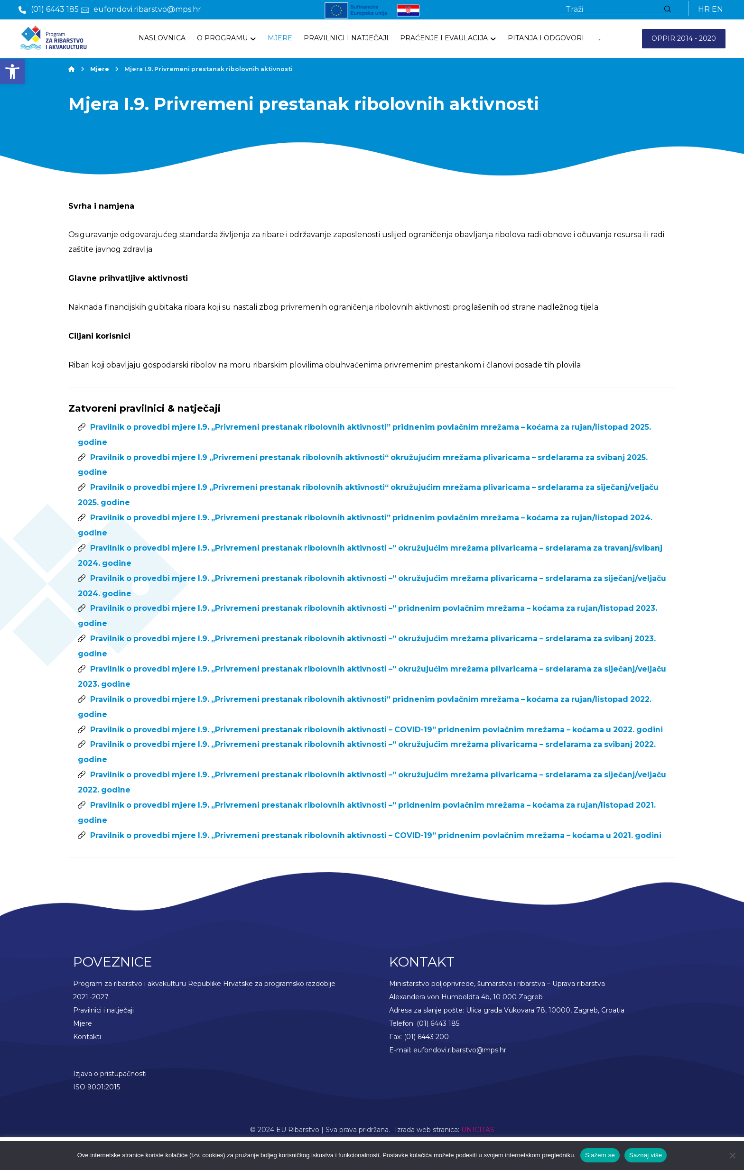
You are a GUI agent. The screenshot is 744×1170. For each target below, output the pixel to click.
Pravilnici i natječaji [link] (103, 1040)
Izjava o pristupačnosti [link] (110, 1104)
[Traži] (667, 10)
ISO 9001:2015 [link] (96, 1117)
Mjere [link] (82, 1054)
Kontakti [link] (87, 1067)
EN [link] (717, 10)
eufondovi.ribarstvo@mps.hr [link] (459, 1080)
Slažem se (600, 1155)
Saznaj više (645, 1155)
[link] (12, 71)
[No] (732, 1155)
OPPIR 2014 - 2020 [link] (683, 40)
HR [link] (704, 10)
